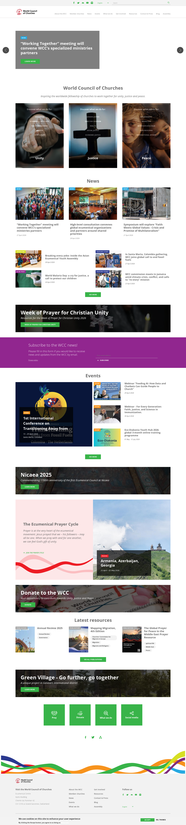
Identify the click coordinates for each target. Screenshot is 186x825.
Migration (95, 642)
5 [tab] (98, 70)
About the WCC (61, 14)
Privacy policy (33, 360)
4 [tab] (95, 70)
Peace (148, 650)
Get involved (121, 14)
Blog (158, 14)
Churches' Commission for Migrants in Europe (101, 638)
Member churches (77, 14)
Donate (28, 605)
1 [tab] (88, 70)
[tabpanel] (93, 50)
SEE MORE (93, 294)
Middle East (150, 647)
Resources (133, 14)
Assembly (167, 14)
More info (65, 823)
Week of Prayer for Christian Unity (40, 325)
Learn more (30, 61)
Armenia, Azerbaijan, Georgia (120, 563)
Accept (147, 820)
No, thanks (161, 820)
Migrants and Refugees (100, 646)
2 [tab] (90, 70)
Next (180, 50)
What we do (108, 14)
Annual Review (44, 634)
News (89, 14)
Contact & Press (146, 14)
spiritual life (150, 643)
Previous (6, 50)
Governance (43, 637)
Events (97, 14)
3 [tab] (93, 70)
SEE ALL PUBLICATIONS (93, 659)
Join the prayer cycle (35, 553)
